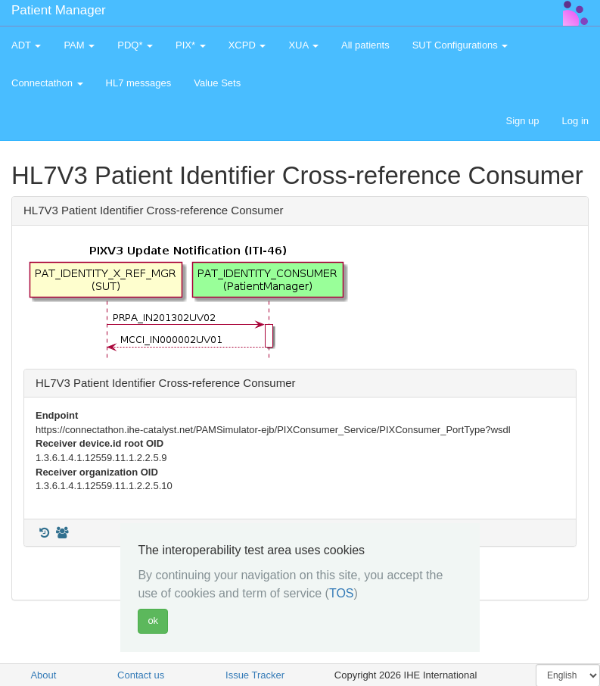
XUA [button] (303, 45)
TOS (341, 593)
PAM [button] (79, 45)
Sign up (522, 120)
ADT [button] (26, 45)
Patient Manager (58, 10)
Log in (575, 120)
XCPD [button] (247, 45)
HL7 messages (139, 83)
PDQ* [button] (135, 45)
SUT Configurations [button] (460, 45)
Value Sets (217, 83)
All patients (365, 45)
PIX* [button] (191, 45)
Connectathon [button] (47, 83)
